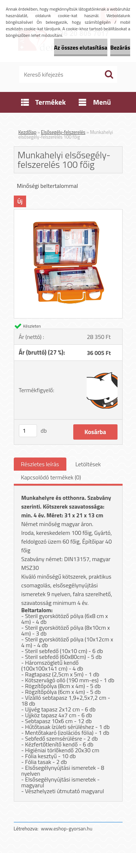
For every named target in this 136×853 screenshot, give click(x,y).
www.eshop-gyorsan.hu (66, 828)
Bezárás (120, 47)
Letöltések (88, 464)
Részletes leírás (40, 464)
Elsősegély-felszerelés (63, 132)
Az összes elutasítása (80, 47)
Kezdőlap (27, 132)
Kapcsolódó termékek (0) (51, 477)
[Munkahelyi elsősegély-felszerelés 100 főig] (68, 212)
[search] (108, 74)
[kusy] (28, 430)
